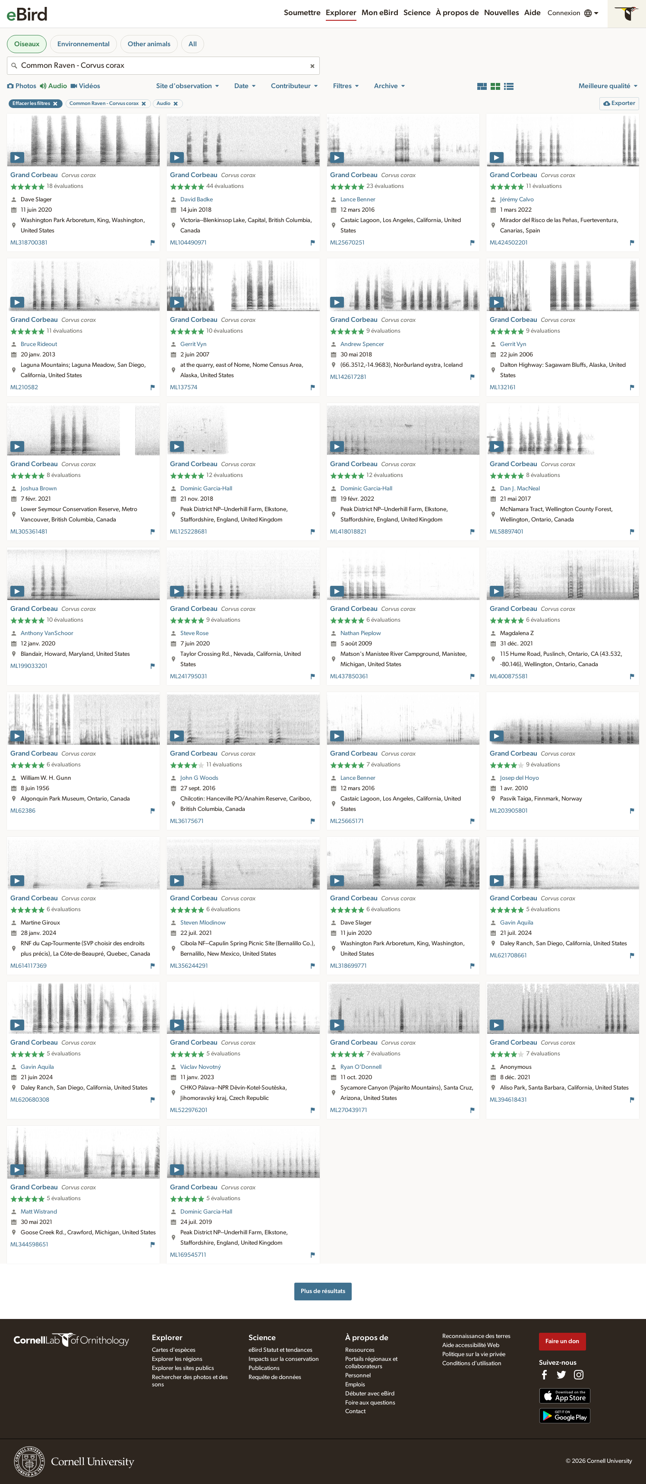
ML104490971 (188, 243)
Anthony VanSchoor (47, 633)
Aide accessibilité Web (470, 1345)
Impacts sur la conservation (284, 1359)
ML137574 (183, 388)
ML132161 (503, 388)
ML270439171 (348, 1110)
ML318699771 (348, 966)
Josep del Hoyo (519, 778)
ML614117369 (28, 966)
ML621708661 (508, 956)
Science (417, 13)
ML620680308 (29, 1100)
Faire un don (562, 1341)
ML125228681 (188, 532)
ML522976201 (189, 1110)
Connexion (564, 13)
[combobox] (163, 65)
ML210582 (24, 388)
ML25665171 (347, 821)
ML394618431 (508, 1100)
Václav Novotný (200, 1067)
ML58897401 (506, 532)
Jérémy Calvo (517, 200)
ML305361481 (28, 532)
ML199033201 (28, 666)
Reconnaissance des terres (476, 1336)
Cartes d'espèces (173, 1350)
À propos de (457, 13)
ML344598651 (29, 1245)
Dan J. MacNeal (520, 489)
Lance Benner (357, 200)
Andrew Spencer (362, 344)
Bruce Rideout (39, 344)
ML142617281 (348, 377)
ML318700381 (28, 243)
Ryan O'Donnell (360, 1067)
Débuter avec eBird (369, 1394)
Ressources (360, 1350)
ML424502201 (509, 243)
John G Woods (199, 778)
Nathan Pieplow (360, 633)
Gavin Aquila (516, 923)
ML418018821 (348, 532)
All (193, 44)
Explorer (341, 13)
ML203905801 (509, 811)
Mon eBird (380, 13)
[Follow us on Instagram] (579, 1375)
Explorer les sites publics (183, 1368)
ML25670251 (347, 243)
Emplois (355, 1385)
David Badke (196, 200)
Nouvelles (501, 13)
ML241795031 (188, 677)
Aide (532, 13)
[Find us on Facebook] (544, 1375)
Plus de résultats (323, 1291)
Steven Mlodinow (203, 923)
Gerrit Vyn (193, 344)
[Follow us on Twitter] (561, 1375)
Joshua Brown (39, 489)
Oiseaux (26, 44)
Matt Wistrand (39, 1212)
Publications (264, 1368)
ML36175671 (187, 821)
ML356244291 (189, 966)
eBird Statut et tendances (280, 1350)
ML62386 (22, 811)
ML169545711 (188, 1255)
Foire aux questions (370, 1403)
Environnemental (83, 44)
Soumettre (302, 13)
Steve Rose (194, 633)
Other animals (149, 44)
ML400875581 (509, 677)
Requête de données (275, 1377)
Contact (355, 1411)
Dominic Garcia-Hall (206, 489)
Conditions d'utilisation (471, 1363)
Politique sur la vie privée (473, 1354)
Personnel (358, 1376)
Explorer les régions (177, 1359)
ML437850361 (349, 677)
